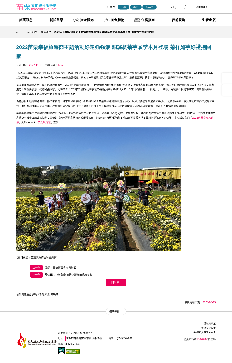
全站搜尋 (163, 7)
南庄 (135, 7)
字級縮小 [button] (205, 32)
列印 (190, 32)
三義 (123, 7)
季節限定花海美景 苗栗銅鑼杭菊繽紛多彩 (61, 275)
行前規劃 (178, 20)
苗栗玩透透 (44, 122)
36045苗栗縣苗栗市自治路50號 (84, 338)
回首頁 (184, 7)
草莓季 (149, 7)
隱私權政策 (210, 323)
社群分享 (197, 32)
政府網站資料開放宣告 (204, 332)
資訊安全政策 (208, 327)
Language (201, 6)
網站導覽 (173, 7)
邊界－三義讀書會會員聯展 (53, 268)
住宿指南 (148, 20)
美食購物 (117, 20)
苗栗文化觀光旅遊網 (36, 6)
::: (108, 7)
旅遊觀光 (87, 20)
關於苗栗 (56, 20)
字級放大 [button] (212, 32)
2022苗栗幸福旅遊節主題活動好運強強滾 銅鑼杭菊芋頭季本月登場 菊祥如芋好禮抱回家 (104, 32)
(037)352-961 (124, 338)
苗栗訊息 (26, 20)
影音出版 (209, 20)
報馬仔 (54, 294)
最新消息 (46, 32)
